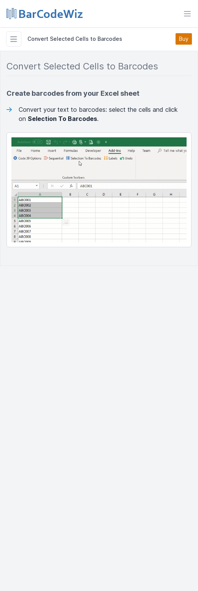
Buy (183, 38)
